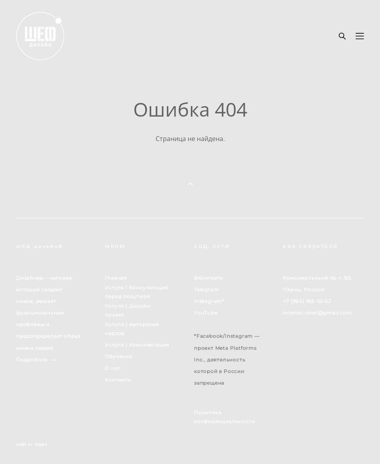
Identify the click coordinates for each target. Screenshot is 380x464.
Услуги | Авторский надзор (132, 328)
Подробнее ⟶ (36, 360)
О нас (112, 368)
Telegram (206, 289)
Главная (116, 278)
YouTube (206, 313)
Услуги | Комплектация (137, 345)
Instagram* (209, 301)
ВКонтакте (208, 278)
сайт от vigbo (31, 445)
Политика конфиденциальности (224, 417)
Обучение (118, 356)
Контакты (118, 380)
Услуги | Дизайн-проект (128, 310)
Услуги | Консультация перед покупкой (136, 291)
